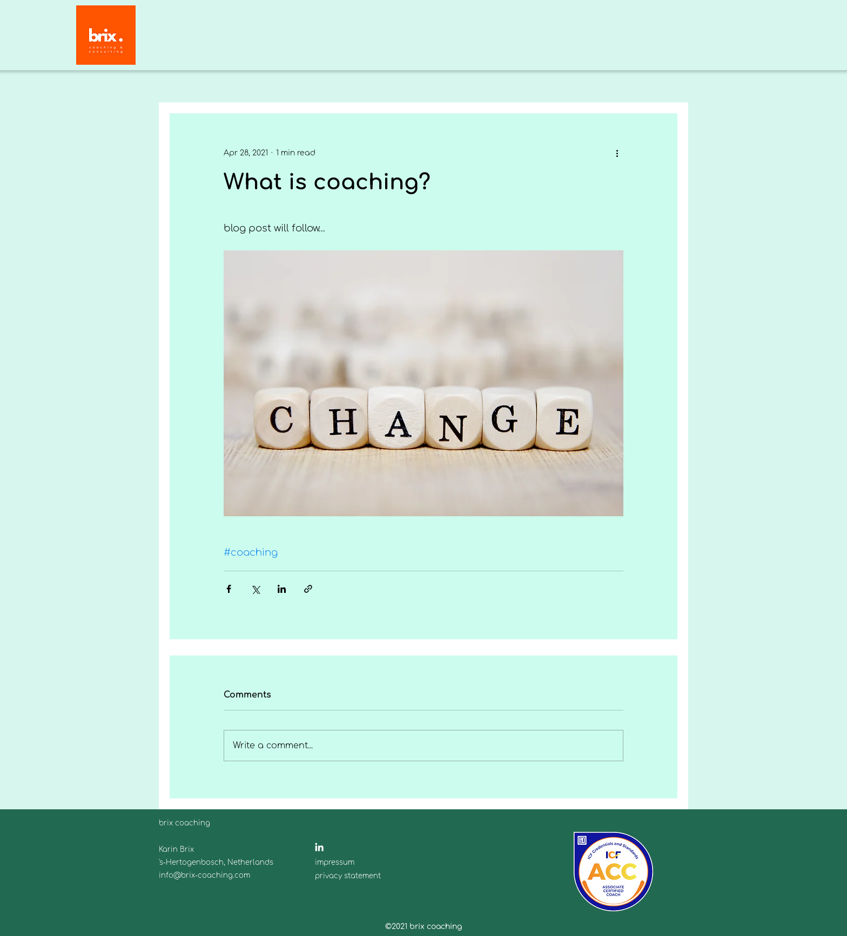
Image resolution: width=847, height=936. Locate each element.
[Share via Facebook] (229, 589)
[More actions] (616, 152)
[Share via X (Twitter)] (255, 589)
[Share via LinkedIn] (282, 589)
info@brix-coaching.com (204, 875)
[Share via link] (308, 589)
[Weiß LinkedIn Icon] (319, 847)
